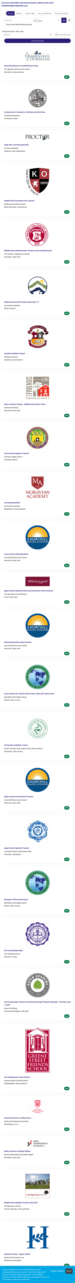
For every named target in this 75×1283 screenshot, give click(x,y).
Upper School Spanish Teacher (16, 848)
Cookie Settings (57, 1271)
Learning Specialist (12, 502)
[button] (69, 20)
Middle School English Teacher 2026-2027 (21, 1202)
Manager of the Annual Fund (16, 899)
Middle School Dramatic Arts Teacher (19, 200)
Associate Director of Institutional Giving (21, 65)
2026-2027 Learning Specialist (16, 144)
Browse (19, 13)
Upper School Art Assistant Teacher (18, 796)
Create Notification (63, 34)
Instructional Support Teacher (16, 453)
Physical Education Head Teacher (18, 642)
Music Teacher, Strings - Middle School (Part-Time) (24, 404)
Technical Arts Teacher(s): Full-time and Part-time (24, 112)
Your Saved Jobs (61, 13)
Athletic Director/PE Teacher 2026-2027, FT (21, 302)
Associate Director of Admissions (17, 1118)
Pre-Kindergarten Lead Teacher (17, 1077)
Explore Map (30, 13)
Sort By (6, 34)
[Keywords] (17, 20)
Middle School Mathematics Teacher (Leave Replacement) (28, 250)
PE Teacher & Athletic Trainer (16, 745)
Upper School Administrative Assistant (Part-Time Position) (28, 590)
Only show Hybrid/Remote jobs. (19, 24)
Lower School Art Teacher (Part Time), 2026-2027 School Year (29, 693)
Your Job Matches (45, 13)
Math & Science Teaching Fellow (17, 1151)
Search (10, 13)
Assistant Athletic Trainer (14, 353)
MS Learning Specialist (13, 950)
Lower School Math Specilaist (16, 554)
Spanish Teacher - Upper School (17, 1254)
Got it (69, 1271)
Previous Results (37, 41)
